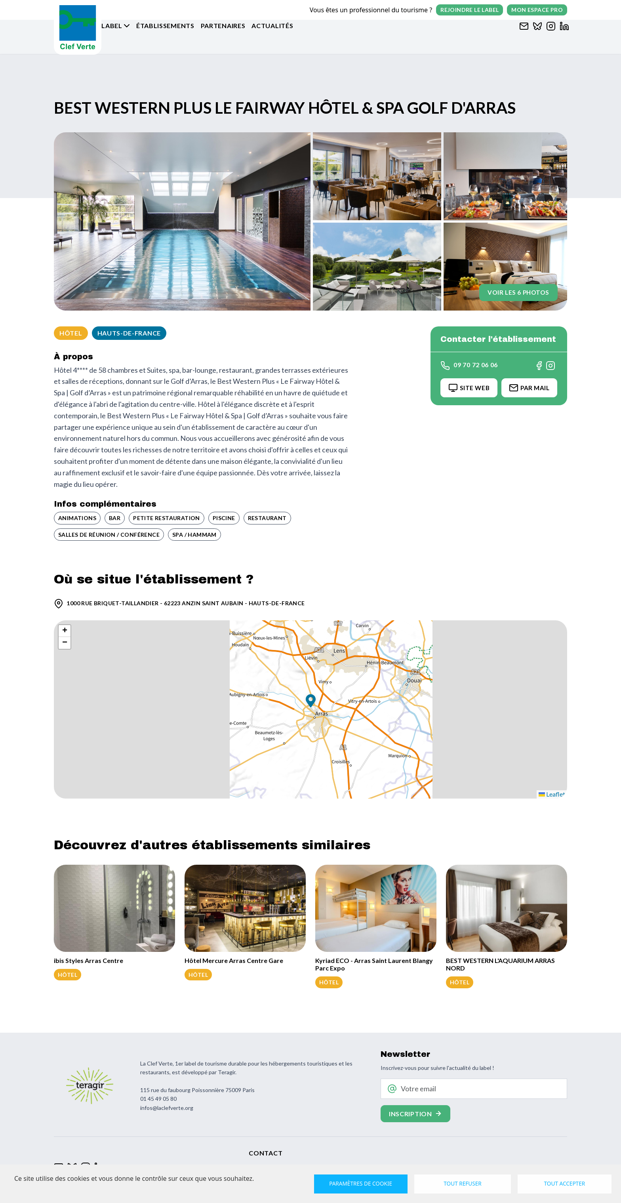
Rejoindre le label (469, 9)
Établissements (193, 36)
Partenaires (250, 36)
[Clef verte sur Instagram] (549, 36)
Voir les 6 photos (514, 290)
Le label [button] (135, 36)
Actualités (299, 36)
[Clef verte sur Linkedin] (562, 36)
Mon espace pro (537, 9)
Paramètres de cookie (361, 1183)
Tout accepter (564, 1183)
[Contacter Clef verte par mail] (522, 36)
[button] (311, 702)
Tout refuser (462, 1183)
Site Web (465, 388)
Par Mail (528, 388)
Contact (265, 1153)
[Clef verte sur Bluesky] (535, 36)
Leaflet (552, 794)
